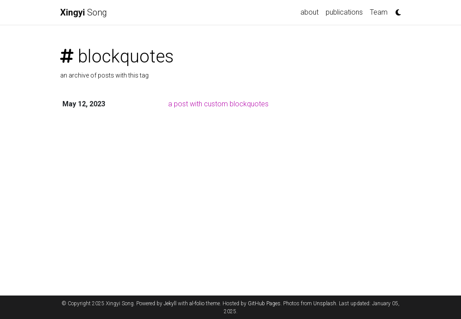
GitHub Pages (264, 303)
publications (344, 12)
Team (379, 12)
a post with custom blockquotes (218, 104)
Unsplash (324, 303)
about (309, 12)
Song (83, 12)
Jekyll (170, 303)
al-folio (196, 303)
